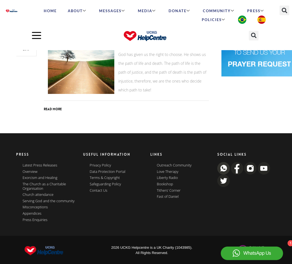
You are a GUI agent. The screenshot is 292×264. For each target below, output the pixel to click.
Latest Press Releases (40, 165)
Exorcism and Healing (40, 178)
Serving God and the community (49, 201)
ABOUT (77, 10)
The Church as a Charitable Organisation (44, 186)
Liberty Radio (167, 178)
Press (255, 10)
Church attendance (38, 195)
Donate (179, 10)
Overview (30, 172)
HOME (50, 11)
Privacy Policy (100, 165)
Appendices (32, 213)
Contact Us (98, 190)
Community (218, 10)
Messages (112, 10)
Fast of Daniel (168, 196)
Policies (213, 19)
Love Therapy (168, 172)
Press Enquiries (35, 220)
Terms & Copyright (105, 178)
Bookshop (165, 184)
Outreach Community (174, 165)
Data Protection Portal (107, 172)
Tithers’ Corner (169, 190)
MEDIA (147, 10)
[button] (284, 10)
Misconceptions (35, 207)
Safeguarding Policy (105, 184)
